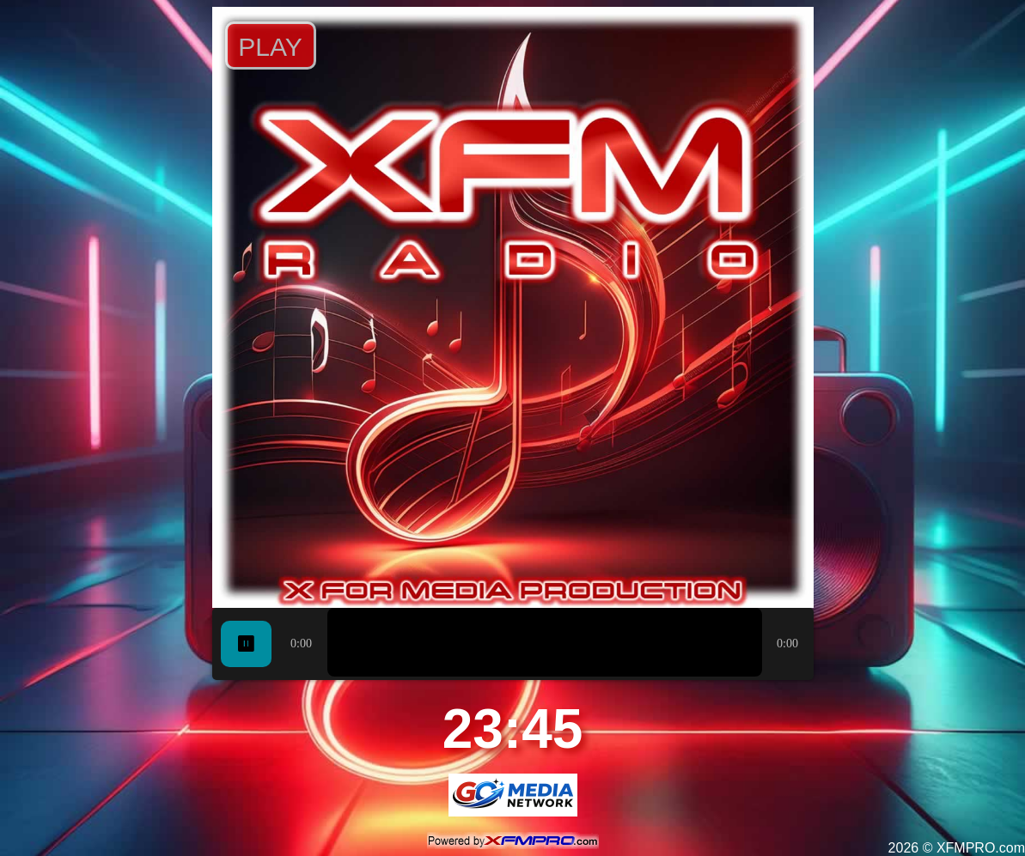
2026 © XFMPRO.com (956, 848)
